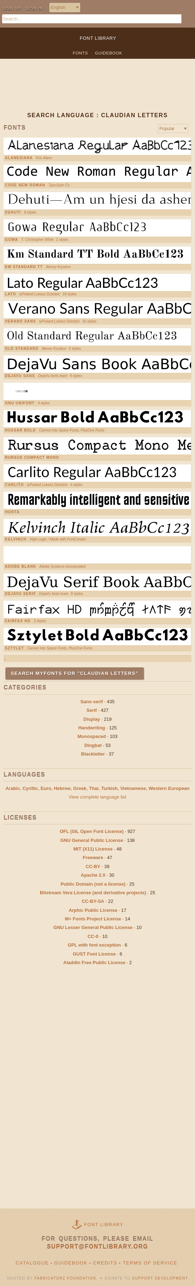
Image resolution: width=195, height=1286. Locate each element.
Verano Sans (20, 321)
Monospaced (91, 736)
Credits (105, 1263)
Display (91, 719)
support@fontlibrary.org (97, 1247)
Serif (92, 710)
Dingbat (93, 745)
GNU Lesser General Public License (92, 927)
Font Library (103, 1224)
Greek (80, 788)
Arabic (12, 788)
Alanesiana (19, 158)
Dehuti (13, 212)
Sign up (11, 8)
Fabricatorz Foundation (65, 1278)
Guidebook (108, 53)
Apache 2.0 (93, 875)
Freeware (93, 857)
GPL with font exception (94, 945)
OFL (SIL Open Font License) (92, 831)
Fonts (80, 53)
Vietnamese (133, 788)
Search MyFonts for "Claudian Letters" (74, 673)
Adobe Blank (20, 566)
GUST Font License (94, 954)
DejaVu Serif (20, 594)
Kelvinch (15, 539)
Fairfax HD (17, 621)
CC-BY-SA (93, 901)
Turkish (109, 788)
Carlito (14, 485)
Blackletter (93, 754)
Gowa (11, 240)
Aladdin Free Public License (94, 962)
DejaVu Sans (20, 376)
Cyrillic (30, 788)
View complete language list (97, 797)
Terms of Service (150, 1263)
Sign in (34, 8)
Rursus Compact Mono (32, 457)
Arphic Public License (93, 910)
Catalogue (32, 1263)
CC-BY (93, 866)
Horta (12, 512)
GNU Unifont (20, 403)
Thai (94, 788)
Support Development (160, 1278)
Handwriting (91, 727)
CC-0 (93, 936)
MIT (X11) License (93, 849)
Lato (10, 294)
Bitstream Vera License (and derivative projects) (93, 892)
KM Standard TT (24, 267)
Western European (169, 788)
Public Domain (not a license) (92, 884)
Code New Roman (25, 185)
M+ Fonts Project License (93, 918)
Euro (46, 788)
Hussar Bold (20, 430)
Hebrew (62, 788)
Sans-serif (92, 701)
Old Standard (22, 349)
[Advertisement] (97, 91)
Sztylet (14, 648)
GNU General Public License (91, 840)
